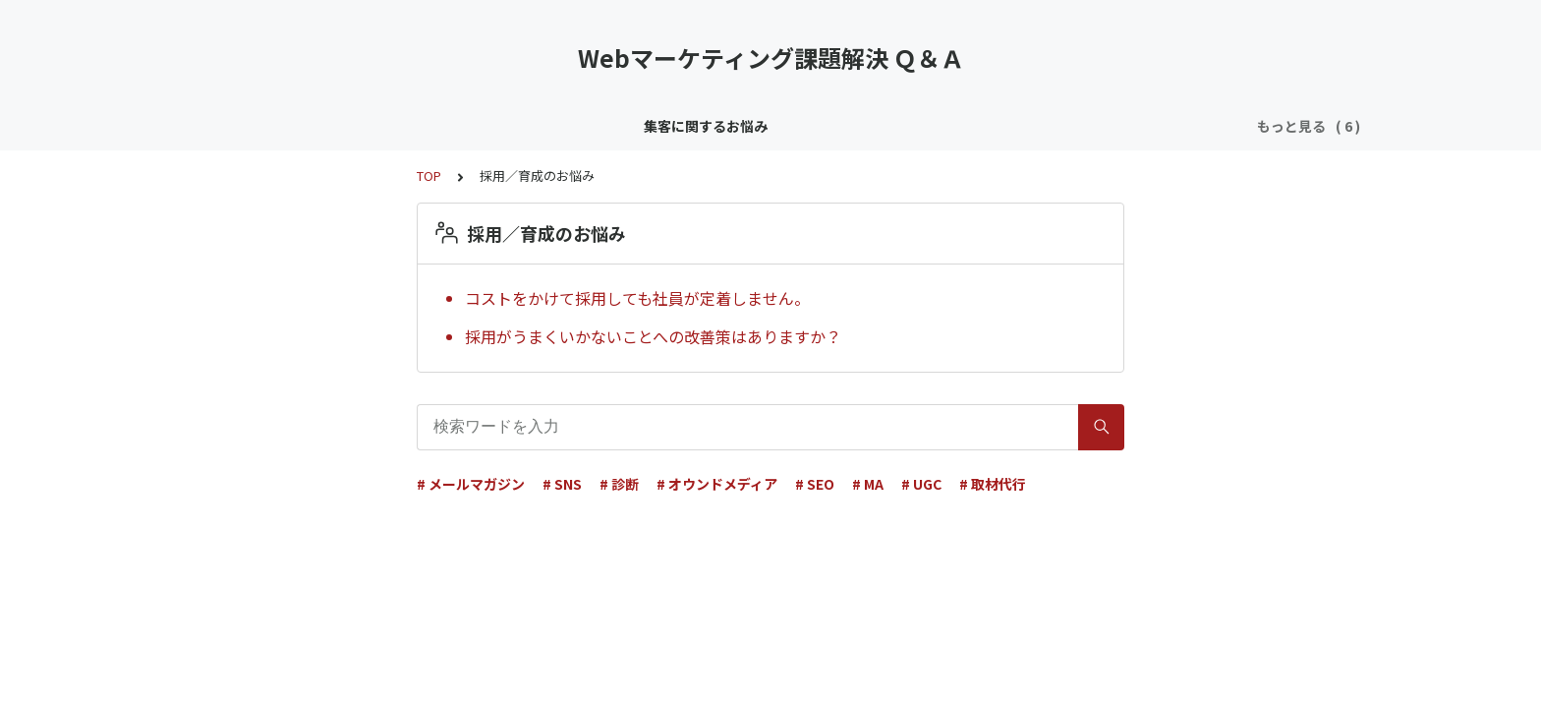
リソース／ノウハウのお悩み (702, 126)
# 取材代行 (992, 484)
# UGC (921, 484)
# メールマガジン (471, 484)
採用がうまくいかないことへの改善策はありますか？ (653, 336)
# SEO (814, 484)
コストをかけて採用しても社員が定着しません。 (637, 298)
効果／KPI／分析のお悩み (898, 126)
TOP (429, 175)
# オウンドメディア (716, 484)
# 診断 (619, 484)
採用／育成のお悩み (1067, 126)
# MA (868, 484)
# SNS (562, 484)
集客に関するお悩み (344, 126)
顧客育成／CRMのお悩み (509, 126)
